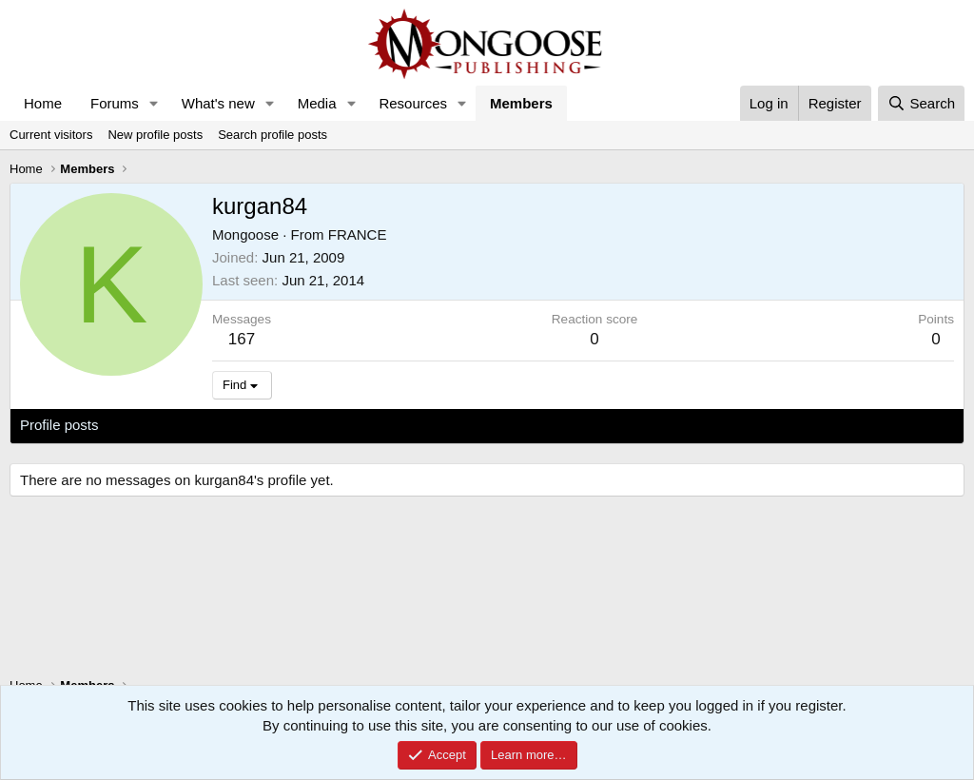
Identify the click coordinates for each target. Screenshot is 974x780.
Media (317, 103)
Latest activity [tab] (161, 425)
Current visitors (51, 134)
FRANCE (357, 234)
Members (521, 103)
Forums (114, 103)
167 (241, 339)
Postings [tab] (250, 425)
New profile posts (155, 134)
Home (43, 103)
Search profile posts (272, 134)
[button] (154, 103)
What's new (218, 103)
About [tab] (315, 425)
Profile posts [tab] (59, 425)
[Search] (921, 103)
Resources (413, 103)
